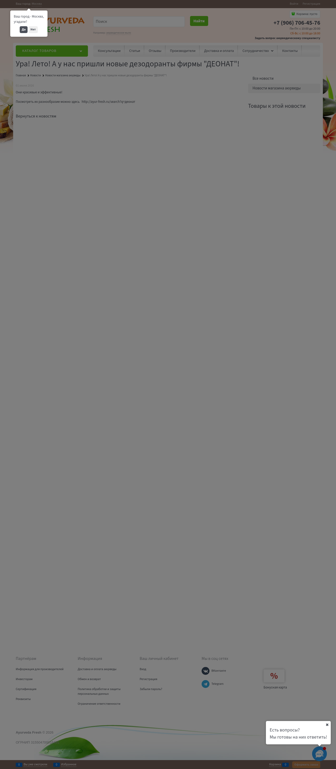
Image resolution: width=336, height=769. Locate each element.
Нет (33, 29)
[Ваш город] (327, 724)
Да (24, 29)
